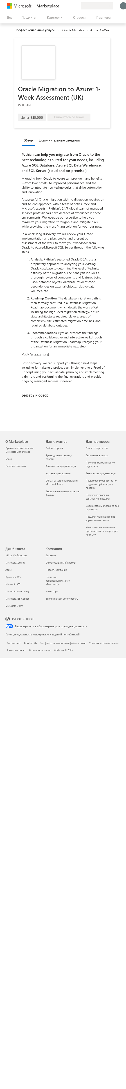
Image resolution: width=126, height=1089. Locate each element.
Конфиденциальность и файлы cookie (63, 643)
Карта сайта (14, 643)
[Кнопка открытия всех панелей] (9, 17)
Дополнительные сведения (59, 140)
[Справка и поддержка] (66, 6)
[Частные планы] (77, 6)
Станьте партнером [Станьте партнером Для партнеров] (97, 448)
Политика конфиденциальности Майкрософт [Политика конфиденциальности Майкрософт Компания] (58, 580)
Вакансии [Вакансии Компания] (51, 555)
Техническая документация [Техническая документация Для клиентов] (61, 466)
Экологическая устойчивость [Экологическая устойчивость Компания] (62, 598)
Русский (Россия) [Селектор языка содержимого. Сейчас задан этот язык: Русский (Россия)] (23, 618)
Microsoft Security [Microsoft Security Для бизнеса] (15, 562)
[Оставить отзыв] (61, 6)
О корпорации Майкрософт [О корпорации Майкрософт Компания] (61, 562)
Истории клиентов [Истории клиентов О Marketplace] (15, 466)
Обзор (28, 140)
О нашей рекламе (40, 650)
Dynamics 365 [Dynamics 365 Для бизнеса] (13, 577)
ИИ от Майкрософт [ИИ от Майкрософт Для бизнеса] (16, 555)
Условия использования (104, 643)
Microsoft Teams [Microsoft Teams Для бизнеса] (14, 605)
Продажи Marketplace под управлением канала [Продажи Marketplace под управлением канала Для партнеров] (100, 518)
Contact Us (30, 643)
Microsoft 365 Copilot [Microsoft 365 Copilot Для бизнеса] (17, 598)
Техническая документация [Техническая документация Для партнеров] (101, 473)
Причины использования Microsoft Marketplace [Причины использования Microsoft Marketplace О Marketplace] (19, 449)
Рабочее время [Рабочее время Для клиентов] (54, 448)
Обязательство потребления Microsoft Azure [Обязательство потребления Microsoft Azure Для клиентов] (62, 482)
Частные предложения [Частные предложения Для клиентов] (58, 473)
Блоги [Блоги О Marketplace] (8, 459)
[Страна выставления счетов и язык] (97, 5)
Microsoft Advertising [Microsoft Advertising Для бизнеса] (17, 591)
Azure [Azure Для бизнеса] (8, 569)
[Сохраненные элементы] (72, 6)
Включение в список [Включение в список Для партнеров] (97, 455)
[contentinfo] (58, 30)
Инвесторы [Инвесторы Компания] (52, 591)
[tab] (29, 140)
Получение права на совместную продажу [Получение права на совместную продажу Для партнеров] (98, 496)
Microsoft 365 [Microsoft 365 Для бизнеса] (12, 584)
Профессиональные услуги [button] (34, 30)
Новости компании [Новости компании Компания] (56, 569)
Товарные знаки (16, 650)
